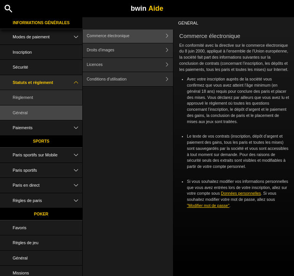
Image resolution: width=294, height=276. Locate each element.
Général (20, 112)
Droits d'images (130, 50)
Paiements (47, 127)
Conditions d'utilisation (130, 79)
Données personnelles (241, 193)
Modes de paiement (47, 37)
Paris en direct (47, 185)
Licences (130, 65)
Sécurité (20, 67)
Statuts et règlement (47, 82)
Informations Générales (41, 22)
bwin (147, 8)
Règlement (23, 97)
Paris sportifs (47, 170)
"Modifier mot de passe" (208, 205)
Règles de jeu (25, 242)
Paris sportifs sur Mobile (47, 155)
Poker (41, 214)
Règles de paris (47, 200)
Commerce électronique (130, 36)
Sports (41, 141)
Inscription (22, 52)
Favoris (19, 227)
